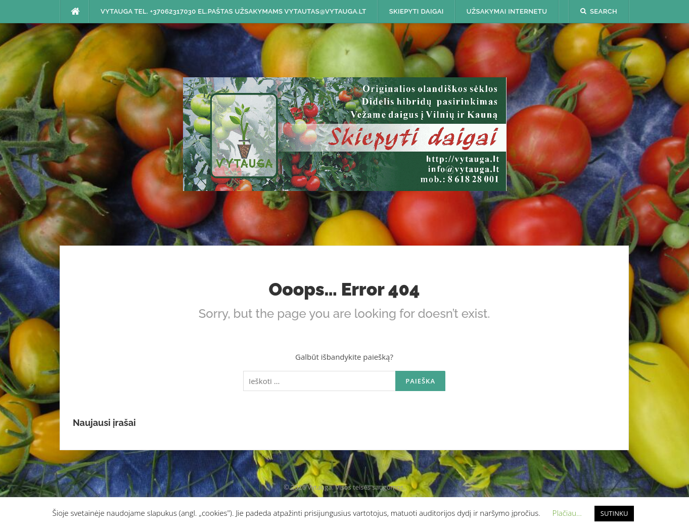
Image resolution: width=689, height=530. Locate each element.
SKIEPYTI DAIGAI (416, 11)
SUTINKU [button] (614, 513)
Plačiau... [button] (567, 513)
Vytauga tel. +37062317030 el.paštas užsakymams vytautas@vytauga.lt (233, 11)
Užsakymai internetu (507, 11)
